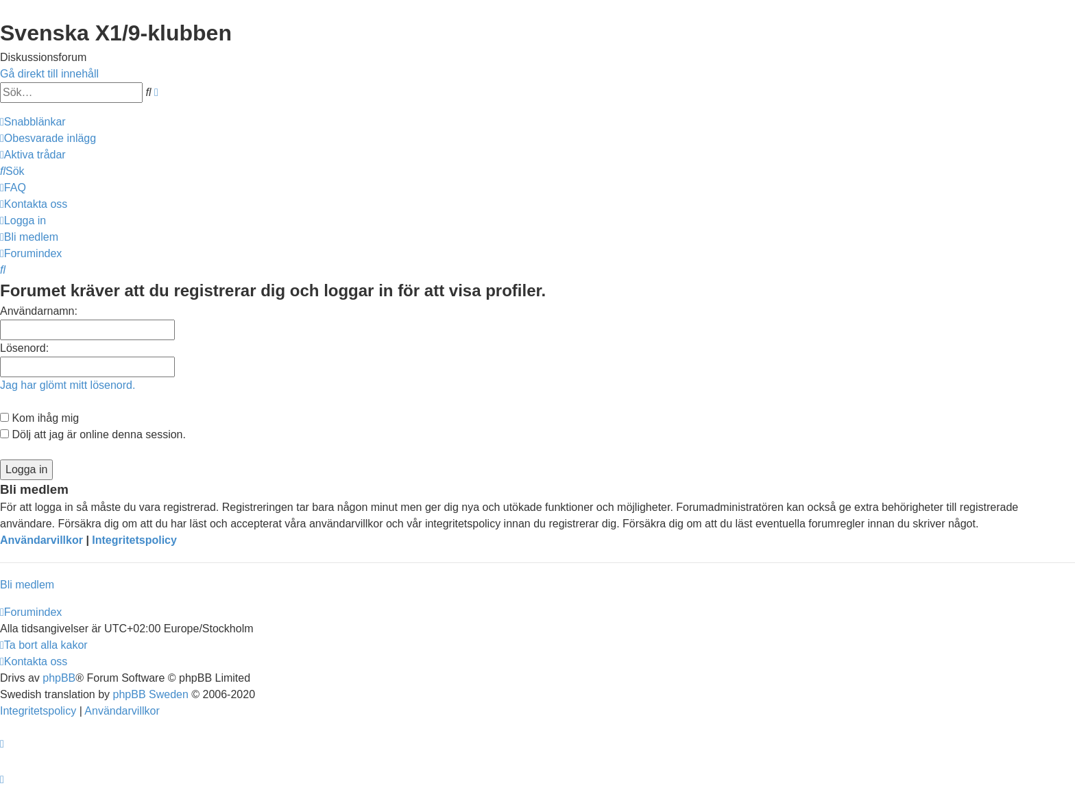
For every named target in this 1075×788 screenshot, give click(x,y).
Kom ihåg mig (39, 418)
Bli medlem (27, 584)
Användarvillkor (41, 540)
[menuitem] (48, 138)
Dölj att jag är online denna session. (93, 434)
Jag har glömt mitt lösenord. (67, 385)
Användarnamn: (38, 311)
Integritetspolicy (134, 540)
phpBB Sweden (151, 694)
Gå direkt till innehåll (49, 74)
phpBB (59, 678)
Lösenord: (24, 348)
